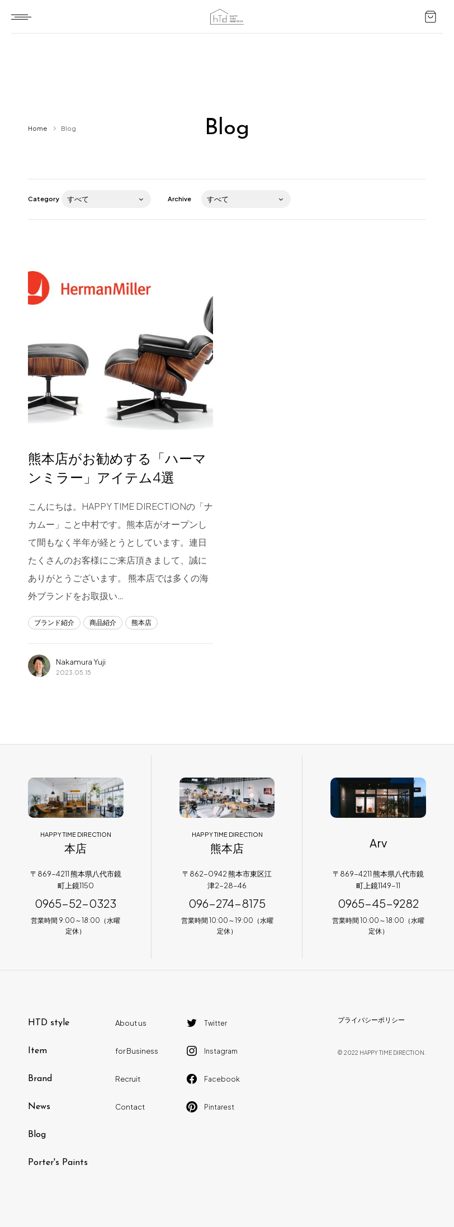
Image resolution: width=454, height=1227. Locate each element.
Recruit (127, 1078)
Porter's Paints (58, 1162)
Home (37, 128)
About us (130, 1022)
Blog (37, 1134)
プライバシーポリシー (371, 1020)
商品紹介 (102, 622)
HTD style (48, 1022)
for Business (136, 1050)
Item (37, 1050)
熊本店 (141, 622)
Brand (40, 1078)
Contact (130, 1106)
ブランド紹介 (54, 622)
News (39, 1106)
